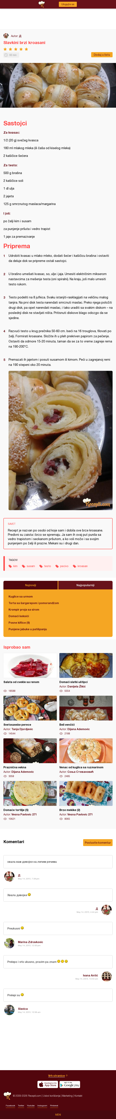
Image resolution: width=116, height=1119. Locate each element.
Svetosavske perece (30, 715)
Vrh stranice (56, 1075)
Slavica (23, 1008)
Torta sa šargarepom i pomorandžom (34, 603)
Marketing (67, 1095)
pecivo (64, 566)
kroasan (83, 566)
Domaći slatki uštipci (86, 673)
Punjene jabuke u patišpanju (28, 629)
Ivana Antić (90, 975)
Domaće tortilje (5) (30, 801)
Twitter (21, 1105)
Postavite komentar (98, 842)
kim (15, 566)
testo (47, 566)
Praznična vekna (30, 758)
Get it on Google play (70, 1084)
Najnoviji (30, 585)
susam (31, 566)
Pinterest (54, 1105)
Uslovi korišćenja (51, 1095)
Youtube (31, 1105)
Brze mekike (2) (86, 801)
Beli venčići (86, 715)
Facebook (10, 1105)
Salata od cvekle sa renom (30, 673)
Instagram (42, 1105)
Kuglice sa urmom (21, 596)
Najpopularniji (85, 585)
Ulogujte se (67, 4)
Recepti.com (7, 1095)
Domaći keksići (19, 616)
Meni (58, 1114)
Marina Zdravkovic (30, 942)
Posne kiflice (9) (19, 622)
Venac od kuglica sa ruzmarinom (86, 758)
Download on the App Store (47, 1084)
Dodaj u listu (102, 54)
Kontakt (78, 1095)
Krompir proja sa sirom (24, 609)
